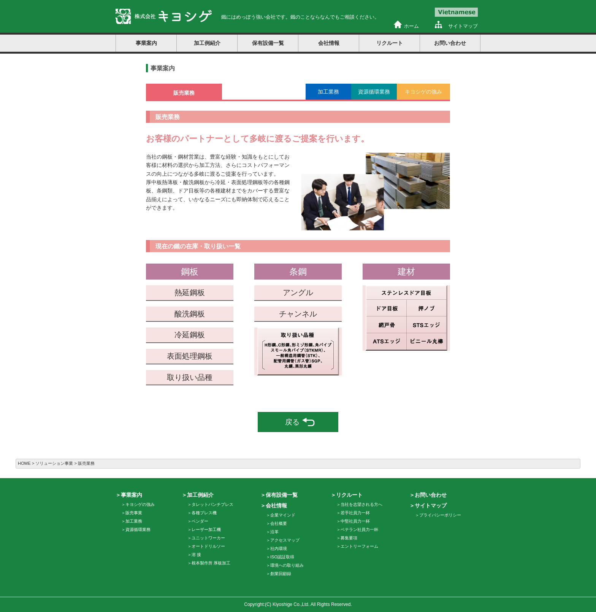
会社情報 (328, 43)
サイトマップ (463, 26)
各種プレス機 (204, 512)
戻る (300, 422)
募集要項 (349, 538)
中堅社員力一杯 (355, 521)
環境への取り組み (287, 565)
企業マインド (282, 515)
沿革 (274, 531)
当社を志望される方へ (361, 504)
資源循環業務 (138, 529)
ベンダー (200, 521)
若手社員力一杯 (355, 512)
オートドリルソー (208, 546)
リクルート (389, 43)
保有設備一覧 (268, 43)
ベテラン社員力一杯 (359, 529)
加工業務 (133, 521)
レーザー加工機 (206, 529)
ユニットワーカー (208, 538)
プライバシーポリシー (440, 515)
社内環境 (278, 548)
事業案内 (146, 43)
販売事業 (133, 512)
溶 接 (196, 554)
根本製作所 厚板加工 (211, 563)
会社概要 (278, 523)
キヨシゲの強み (140, 504)
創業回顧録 (280, 573)
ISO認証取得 (282, 557)
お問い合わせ (450, 43)
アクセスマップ (285, 540)
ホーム (411, 26)
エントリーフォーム (359, 546)
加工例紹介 (207, 43)
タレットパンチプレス (212, 504)
